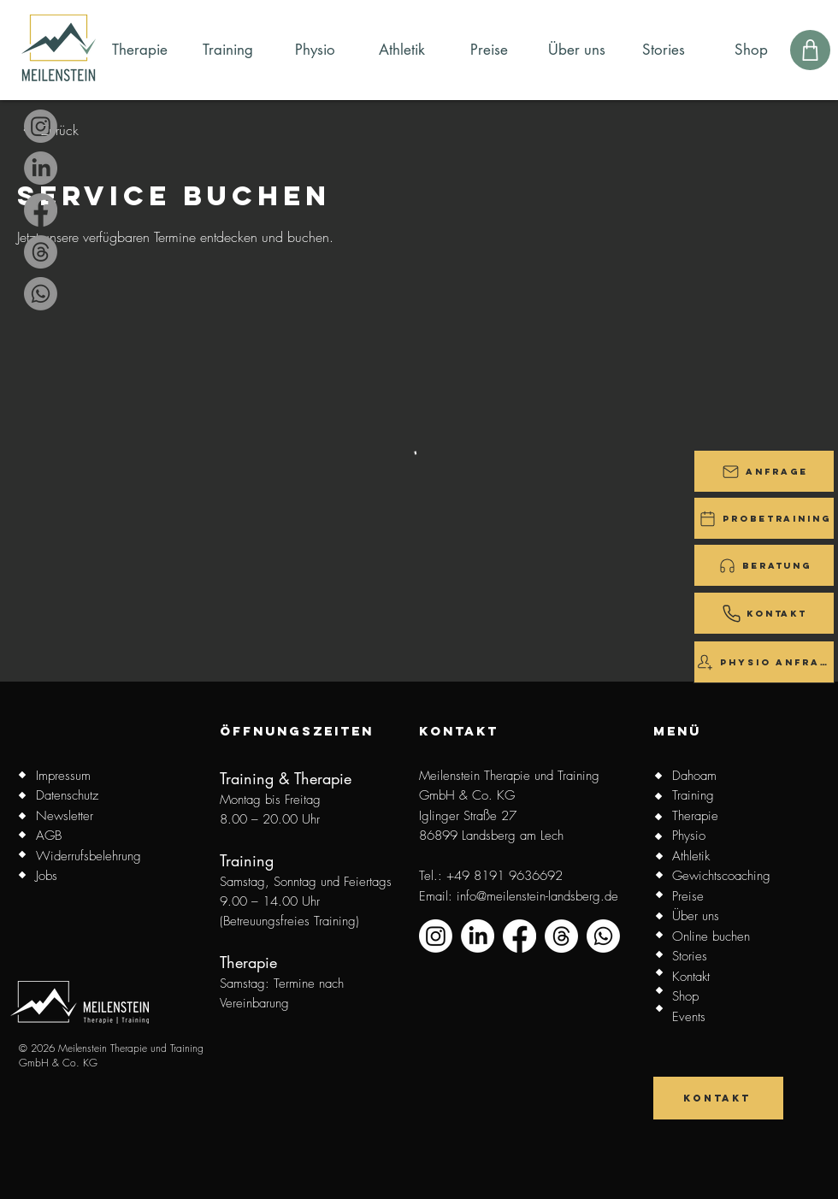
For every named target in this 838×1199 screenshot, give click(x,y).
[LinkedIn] (40, 168)
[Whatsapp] (40, 293)
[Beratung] (764, 565)
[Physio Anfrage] (764, 662)
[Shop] (810, 50)
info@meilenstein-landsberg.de (537, 896)
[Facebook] (40, 210)
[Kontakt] (764, 613)
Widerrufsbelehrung (88, 856)
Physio (688, 835)
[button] (764, 471)
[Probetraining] (764, 518)
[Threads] (40, 252)
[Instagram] (40, 126)
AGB (49, 835)
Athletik (691, 856)
